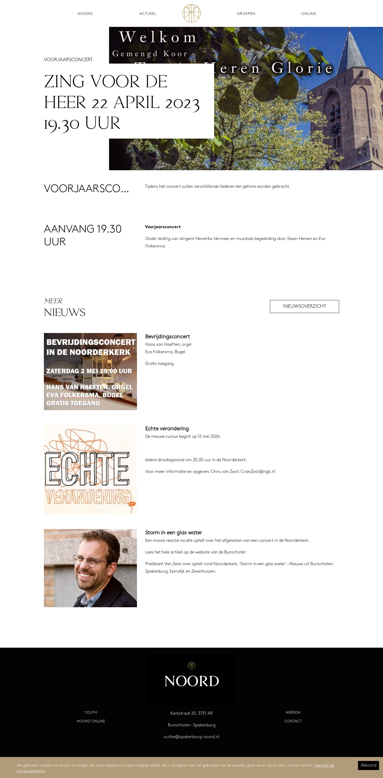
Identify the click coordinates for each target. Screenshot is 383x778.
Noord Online (91, 721)
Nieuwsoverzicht (304, 306)
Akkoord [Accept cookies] (368, 765)
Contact (293, 721)
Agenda (293, 713)
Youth (91, 713)
